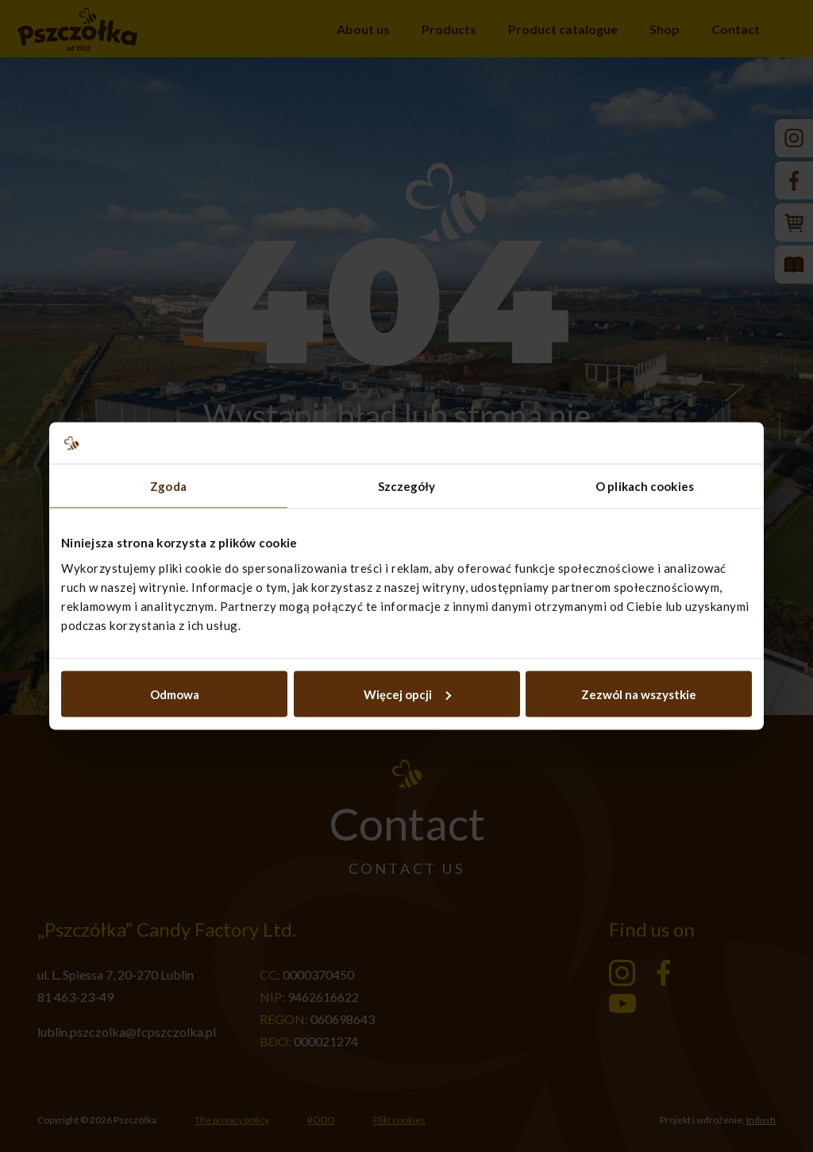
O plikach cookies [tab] (644, 486)
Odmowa (174, 693)
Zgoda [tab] (168, 486)
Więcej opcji (407, 693)
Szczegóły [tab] (407, 486)
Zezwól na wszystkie (638, 693)
